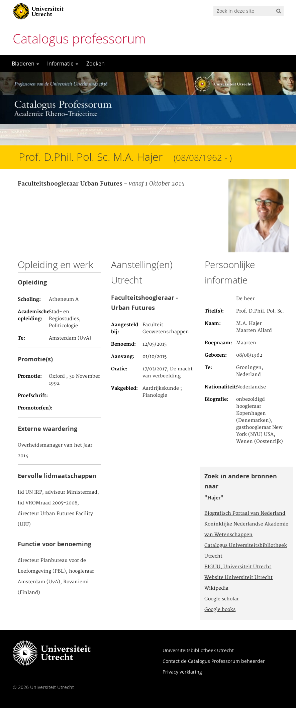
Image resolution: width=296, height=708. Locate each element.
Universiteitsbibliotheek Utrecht (198, 650)
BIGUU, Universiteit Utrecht (237, 567)
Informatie (62, 63)
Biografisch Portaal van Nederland (244, 513)
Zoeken (95, 63)
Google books (219, 610)
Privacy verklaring (182, 672)
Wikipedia (216, 588)
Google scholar (221, 599)
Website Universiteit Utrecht (238, 578)
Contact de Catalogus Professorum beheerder (214, 661)
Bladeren (25, 63)
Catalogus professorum (79, 38)
